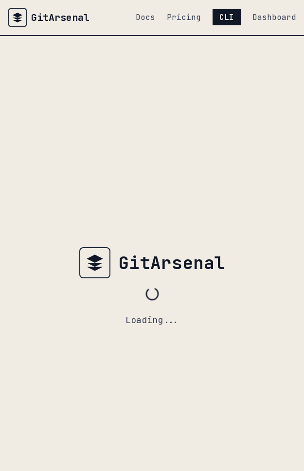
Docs (145, 17)
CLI (226, 17)
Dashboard (274, 17)
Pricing (184, 17)
